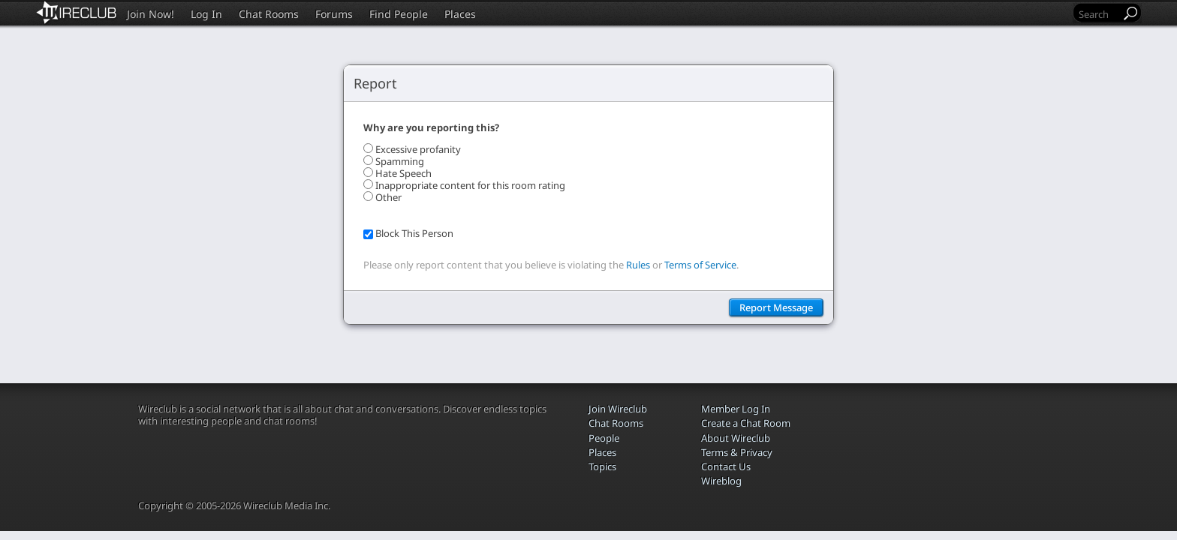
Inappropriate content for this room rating (470, 185)
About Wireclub (735, 438)
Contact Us (726, 466)
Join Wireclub (617, 409)
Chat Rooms (269, 14)
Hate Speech (403, 173)
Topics (602, 466)
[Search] (1098, 14)
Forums (334, 14)
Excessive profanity (418, 149)
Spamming (399, 161)
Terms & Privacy (736, 452)
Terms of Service (700, 265)
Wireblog (721, 481)
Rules (638, 265)
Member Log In (735, 409)
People (603, 438)
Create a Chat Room (745, 423)
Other (388, 197)
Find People (398, 14)
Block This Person (414, 233)
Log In (206, 14)
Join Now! (150, 14)
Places (460, 14)
